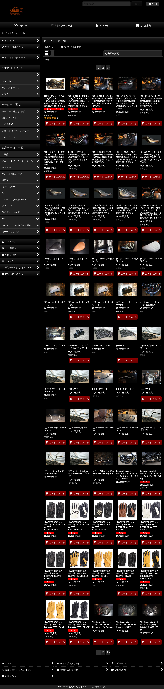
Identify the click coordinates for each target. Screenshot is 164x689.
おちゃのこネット (76, 687)
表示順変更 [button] (112, 53)
